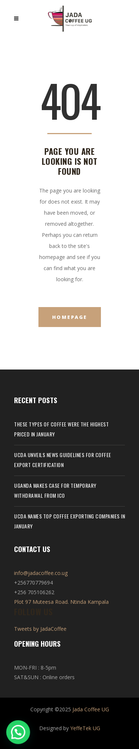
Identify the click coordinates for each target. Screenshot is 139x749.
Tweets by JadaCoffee (40, 628)
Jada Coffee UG (90, 709)
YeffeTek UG (85, 728)
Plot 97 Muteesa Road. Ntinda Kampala (61, 601)
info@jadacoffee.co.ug (41, 572)
